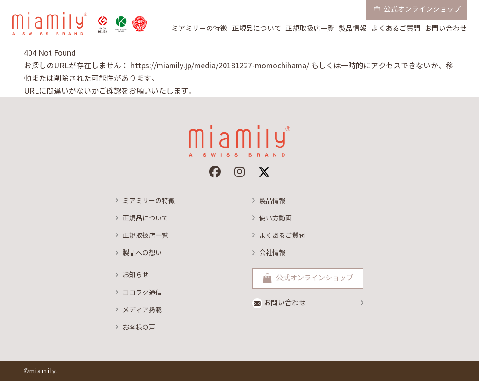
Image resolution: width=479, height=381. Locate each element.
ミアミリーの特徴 (199, 28)
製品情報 (353, 28)
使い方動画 (275, 218)
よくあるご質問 (396, 28)
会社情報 (272, 253)
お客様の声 (139, 327)
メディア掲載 (142, 310)
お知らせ (136, 275)
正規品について (256, 28)
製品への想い (142, 253)
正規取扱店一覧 (309, 28)
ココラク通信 (142, 293)
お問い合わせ (446, 28)
